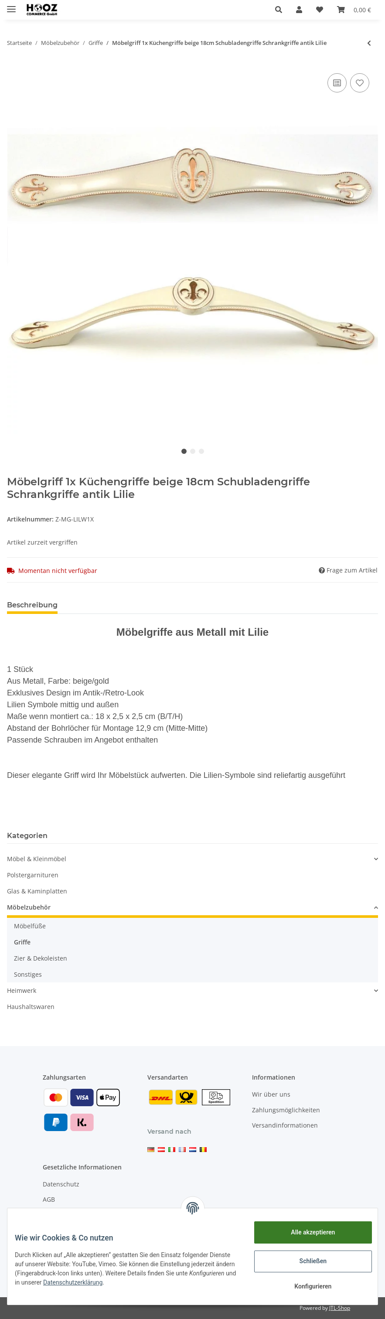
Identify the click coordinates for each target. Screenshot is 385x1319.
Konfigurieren (306, 1286)
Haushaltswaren (31, 1006)
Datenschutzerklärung (141, 1282)
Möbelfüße (30, 926)
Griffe (22, 942)
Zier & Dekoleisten (40, 958)
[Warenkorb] (354, 9)
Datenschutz (61, 1184)
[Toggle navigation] (11, 5)
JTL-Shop (339, 1308)
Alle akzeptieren (306, 1232)
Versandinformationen (285, 1125)
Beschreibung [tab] (32, 605)
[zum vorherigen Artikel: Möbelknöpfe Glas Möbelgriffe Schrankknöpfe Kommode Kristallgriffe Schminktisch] (369, 43)
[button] (278, 9)
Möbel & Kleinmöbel (36, 859)
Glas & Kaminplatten (37, 891)
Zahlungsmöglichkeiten (286, 1110)
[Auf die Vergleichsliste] (337, 82)
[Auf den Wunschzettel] (359, 82)
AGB (49, 1199)
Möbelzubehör (29, 907)
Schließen (306, 1261)
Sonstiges (28, 974)
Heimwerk (21, 990)
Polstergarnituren (32, 875)
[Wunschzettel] (319, 9)
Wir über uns (271, 1094)
